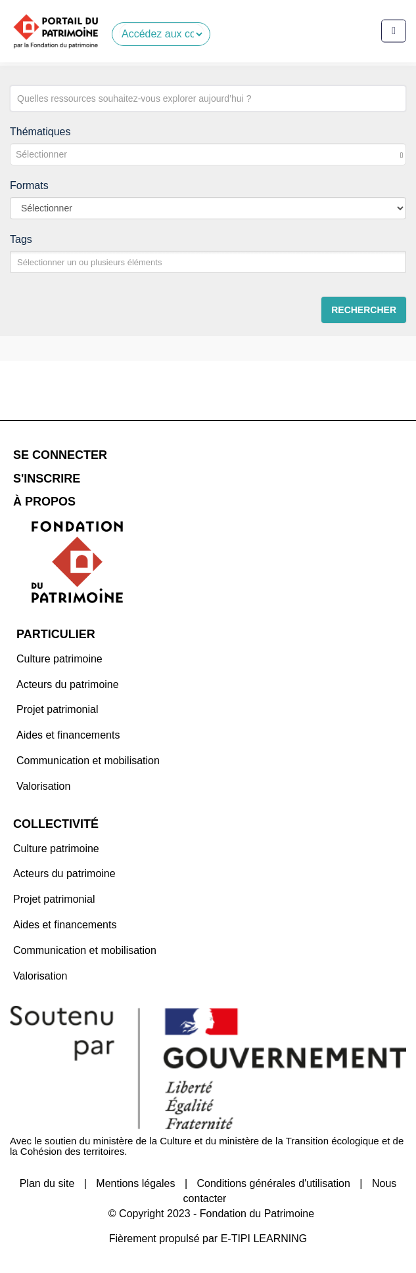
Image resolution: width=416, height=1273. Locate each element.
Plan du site (47, 1183)
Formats (29, 185)
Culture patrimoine (59, 658)
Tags (21, 239)
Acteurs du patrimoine (67, 684)
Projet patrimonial (57, 709)
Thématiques (40, 131)
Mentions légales (135, 1183)
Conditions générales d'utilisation (273, 1183)
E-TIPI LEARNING (264, 1238)
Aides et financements (68, 735)
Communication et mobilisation (88, 760)
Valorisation (43, 786)
